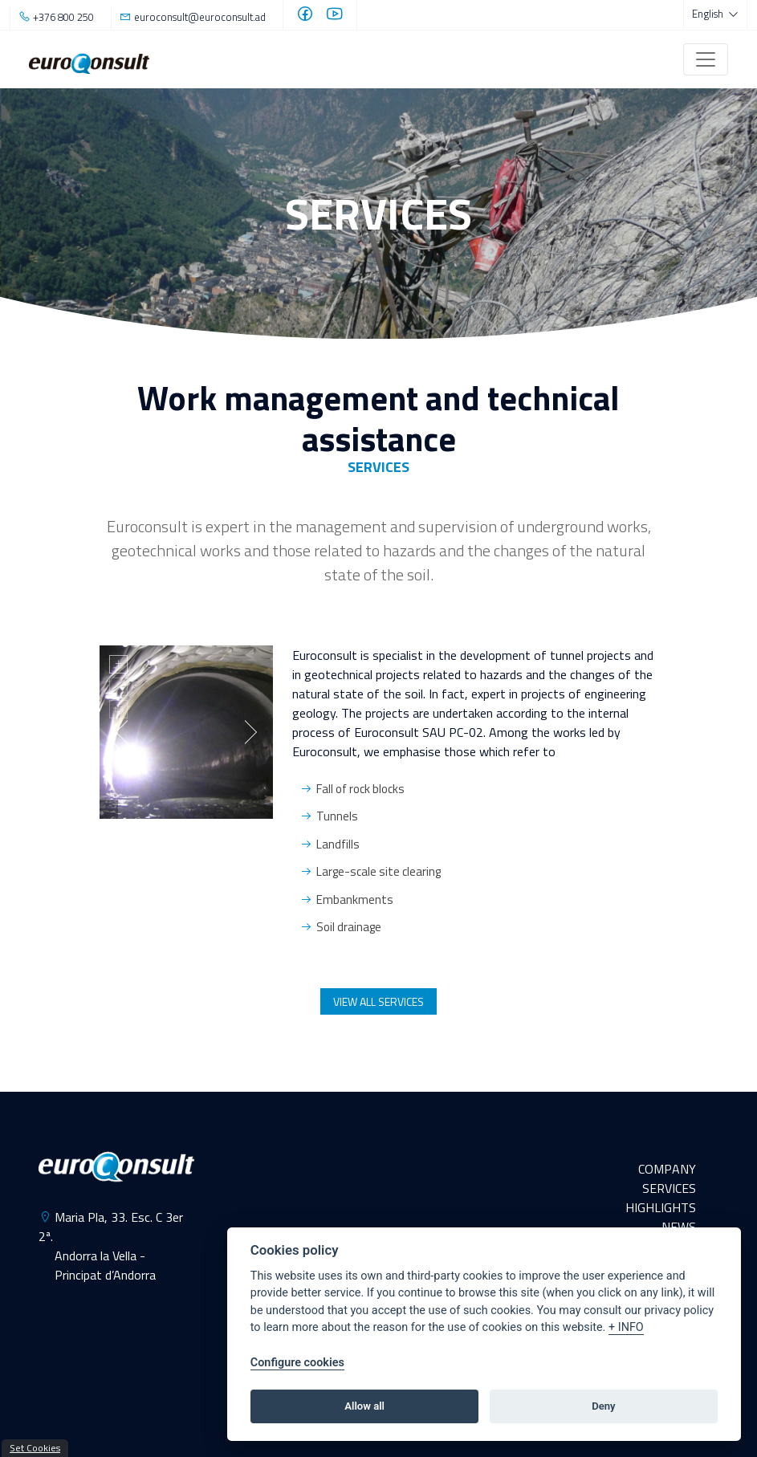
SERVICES (669, 1188)
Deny (603, 1406)
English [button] (709, 14)
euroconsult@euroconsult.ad (200, 17)
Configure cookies (297, 1362)
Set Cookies (35, 1447)
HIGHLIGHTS (660, 1207)
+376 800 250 (63, 17)
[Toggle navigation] (705, 59)
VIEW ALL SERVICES (378, 1001)
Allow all (364, 1406)
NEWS (678, 1226)
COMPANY (667, 1168)
